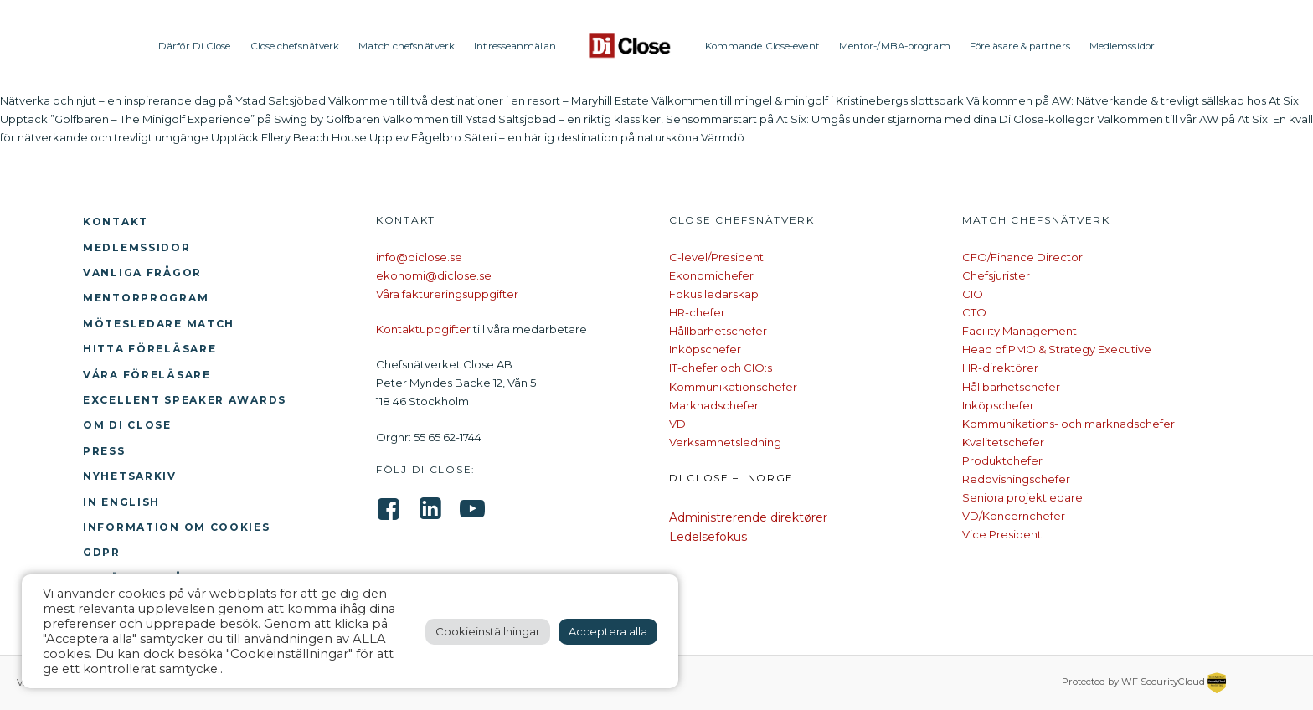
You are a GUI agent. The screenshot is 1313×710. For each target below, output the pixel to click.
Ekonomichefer (711, 275)
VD (677, 423)
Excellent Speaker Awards (184, 400)
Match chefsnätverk (406, 46)
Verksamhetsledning (725, 442)
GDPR (102, 552)
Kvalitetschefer (1003, 442)
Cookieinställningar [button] (487, 631)
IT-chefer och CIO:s (720, 367)
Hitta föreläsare (149, 348)
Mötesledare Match (158, 323)
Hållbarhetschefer (718, 330)
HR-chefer (697, 312)
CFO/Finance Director (1022, 257)
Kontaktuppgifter (423, 329)
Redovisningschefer (1016, 479)
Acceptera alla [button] (608, 631)
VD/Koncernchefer (1013, 515)
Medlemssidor (1122, 46)
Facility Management (1019, 330)
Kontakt (115, 221)
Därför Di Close (194, 46)
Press (104, 451)
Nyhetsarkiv (130, 476)
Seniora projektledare (1022, 497)
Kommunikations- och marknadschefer (1068, 423)
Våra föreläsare (147, 374)
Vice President (1002, 534)
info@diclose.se (419, 257)
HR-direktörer (1000, 367)
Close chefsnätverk (295, 46)
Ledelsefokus (708, 536)
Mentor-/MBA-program (894, 46)
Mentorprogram (146, 297)
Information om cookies (176, 527)
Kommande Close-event (762, 46)
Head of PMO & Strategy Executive (1056, 349)
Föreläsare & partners (1020, 46)
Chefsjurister (996, 275)
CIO (972, 294)
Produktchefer (1002, 460)
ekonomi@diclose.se (434, 275)
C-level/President (716, 257)
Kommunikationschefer (733, 387)
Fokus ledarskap (714, 294)
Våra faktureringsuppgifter (447, 294)
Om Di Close (127, 425)
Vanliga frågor (142, 272)
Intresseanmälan (515, 46)
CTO (974, 312)
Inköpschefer (705, 349)
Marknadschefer (714, 405)
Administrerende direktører (748, 517)
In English (121, 502)
